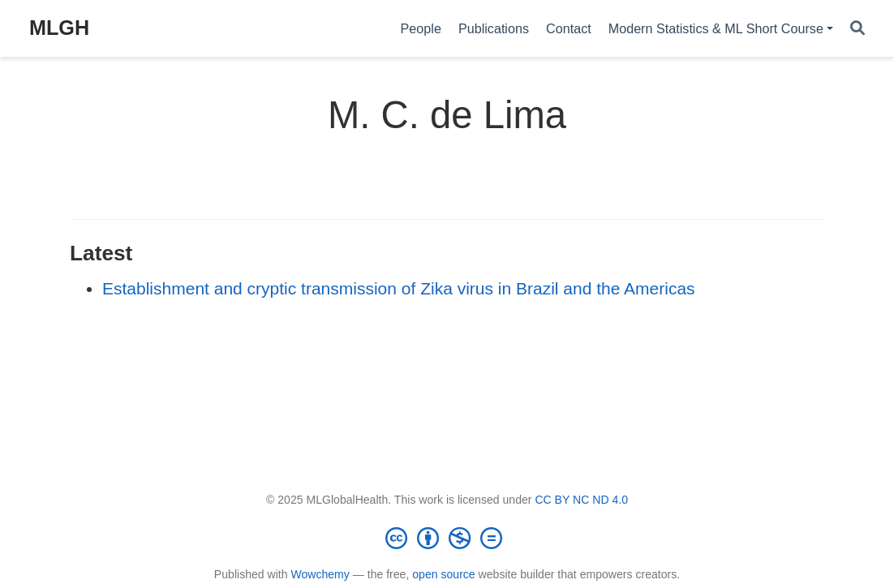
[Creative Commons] (447, 537)
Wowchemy (319, 574)
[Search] (857, 28)
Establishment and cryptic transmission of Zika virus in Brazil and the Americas (398, 288)
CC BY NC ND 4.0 (581, 499)
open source (443, 574)
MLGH (59, 27)
